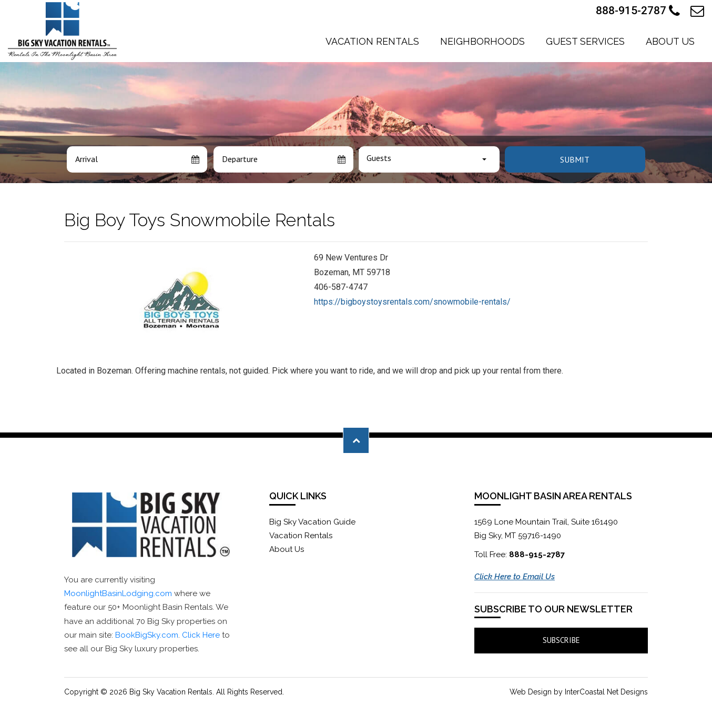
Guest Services (585, 41)
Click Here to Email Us (514, 576)
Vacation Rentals (372, 41)
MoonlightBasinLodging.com (118, 593)
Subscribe (561, 640)
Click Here (201, 635)
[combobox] (429, 159)
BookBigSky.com (146, 635)
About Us (670, 41)
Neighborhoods (482, 41)
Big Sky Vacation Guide (312, 522)
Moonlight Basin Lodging (62, 31)
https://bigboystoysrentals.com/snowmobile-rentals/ (412, 302)
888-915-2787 (638, 11)
